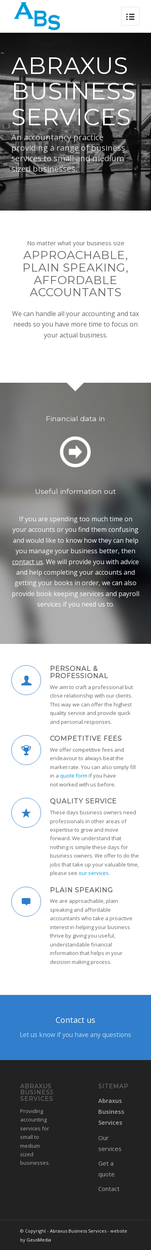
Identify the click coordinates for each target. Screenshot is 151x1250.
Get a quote (106, 1168)
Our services (110, 1143)
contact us (27, 561)
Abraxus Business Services (111, 1111)
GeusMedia (39, 1240)
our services (94, 873)
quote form (73, 775)
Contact (109, 1189)
